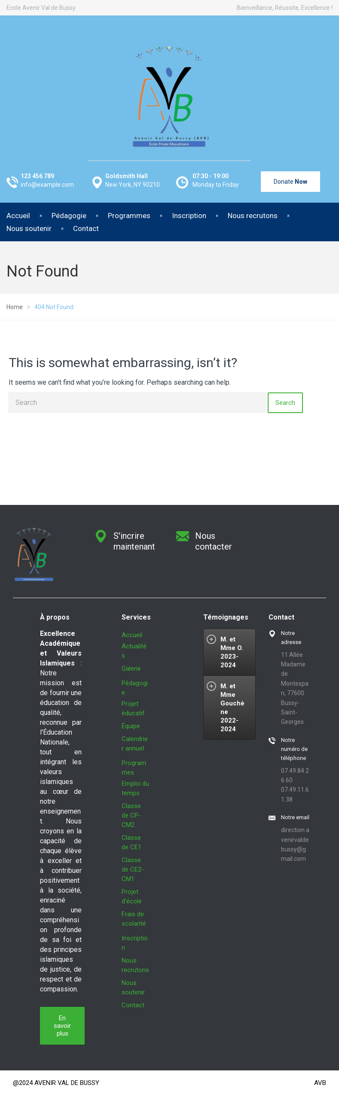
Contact (86, 228)
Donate (290, 181)
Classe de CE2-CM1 (133, 869)
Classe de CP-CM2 (131, 815)
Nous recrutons (253, 215)
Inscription (189, 215)
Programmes (129, 215)
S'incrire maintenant (134, 541)
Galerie (131, 668)
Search (285, 403)
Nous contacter (213, 541)
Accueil (132, 635)
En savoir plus (62, 1025)
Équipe (131, 726)
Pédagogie (69, 215)
